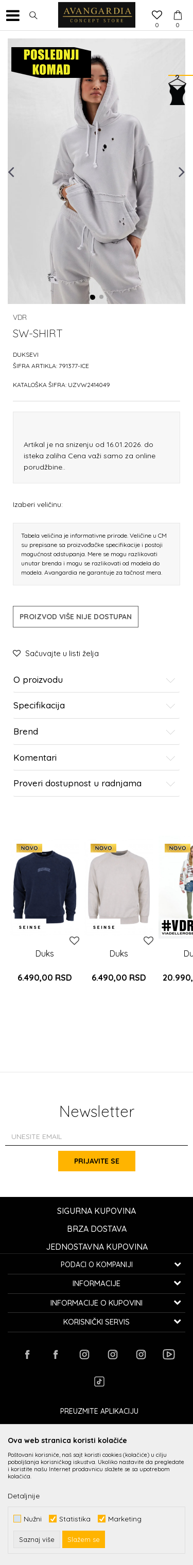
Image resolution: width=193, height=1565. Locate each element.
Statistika (75, 1518)
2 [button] (101, 297)
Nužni (33, 1518)
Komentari (94, 758)
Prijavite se (96, 1161)
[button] (33, 15)
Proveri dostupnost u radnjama (94, 783)
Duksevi (26, 354)
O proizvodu (94, 680)
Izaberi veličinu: (38, 504)
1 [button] (92, 297)
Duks (45, 953)
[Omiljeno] (157, 16)
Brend (94, 732)
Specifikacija (94, 705)
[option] (96, 171)
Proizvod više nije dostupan (76, 616)
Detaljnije (24, 1495)
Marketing (125, 1518)
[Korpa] (177, 6)
